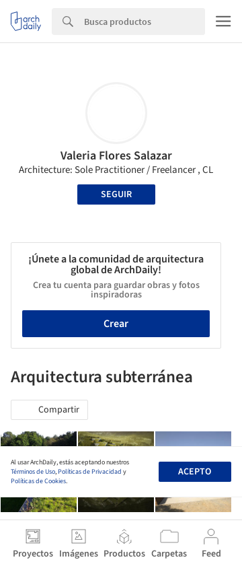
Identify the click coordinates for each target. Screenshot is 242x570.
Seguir (116, 194)
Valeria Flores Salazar (116, 155)
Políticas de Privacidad (90, 471)
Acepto (194, 471)
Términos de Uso (33, 471)
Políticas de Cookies (38, 481)
